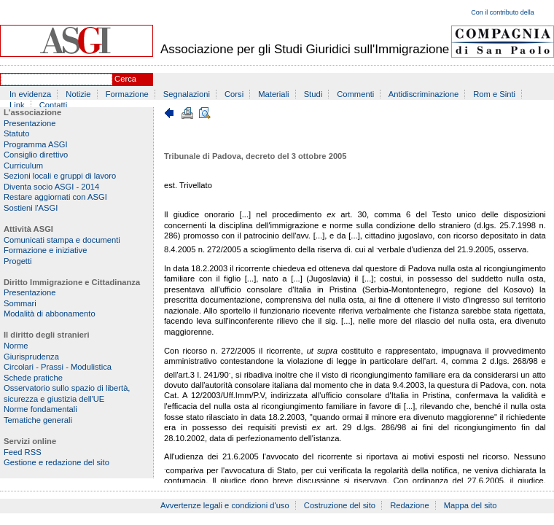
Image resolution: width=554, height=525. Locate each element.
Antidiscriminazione (424, 94)
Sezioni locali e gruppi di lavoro (60, 175)
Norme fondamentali (40, 409)
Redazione (409, 505)
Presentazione (30, 123)
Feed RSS (23, 452)
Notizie (78, 94)
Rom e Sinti (494, 94)
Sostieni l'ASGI (31, 207)
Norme (16, 345)
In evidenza (30, 94)
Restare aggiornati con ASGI (55, 196)
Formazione (127, 94)
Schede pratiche (33, 377)
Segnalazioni (186, 94)
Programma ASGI (36, 144)
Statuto (16, 133)
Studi (313, 94)
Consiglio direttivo (36, 154)
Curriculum (23, 165)
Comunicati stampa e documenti (62, 240)
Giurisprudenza (31, 356)
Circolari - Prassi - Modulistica (58, 366)
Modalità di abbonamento (49, 313)
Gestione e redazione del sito (56, 462)
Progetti (18, 261)
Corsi (234, 94)
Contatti (53, 105)
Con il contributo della (502, 12)
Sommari (20, 303)
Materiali (273, 94)
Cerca (125, 78)
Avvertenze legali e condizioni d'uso (224, 505)
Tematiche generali (38, 420)
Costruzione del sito (339, 505)
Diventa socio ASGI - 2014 (51, 186)
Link (17, 105)
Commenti (355, 94)
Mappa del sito (470, 505)
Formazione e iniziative (45, 250)
